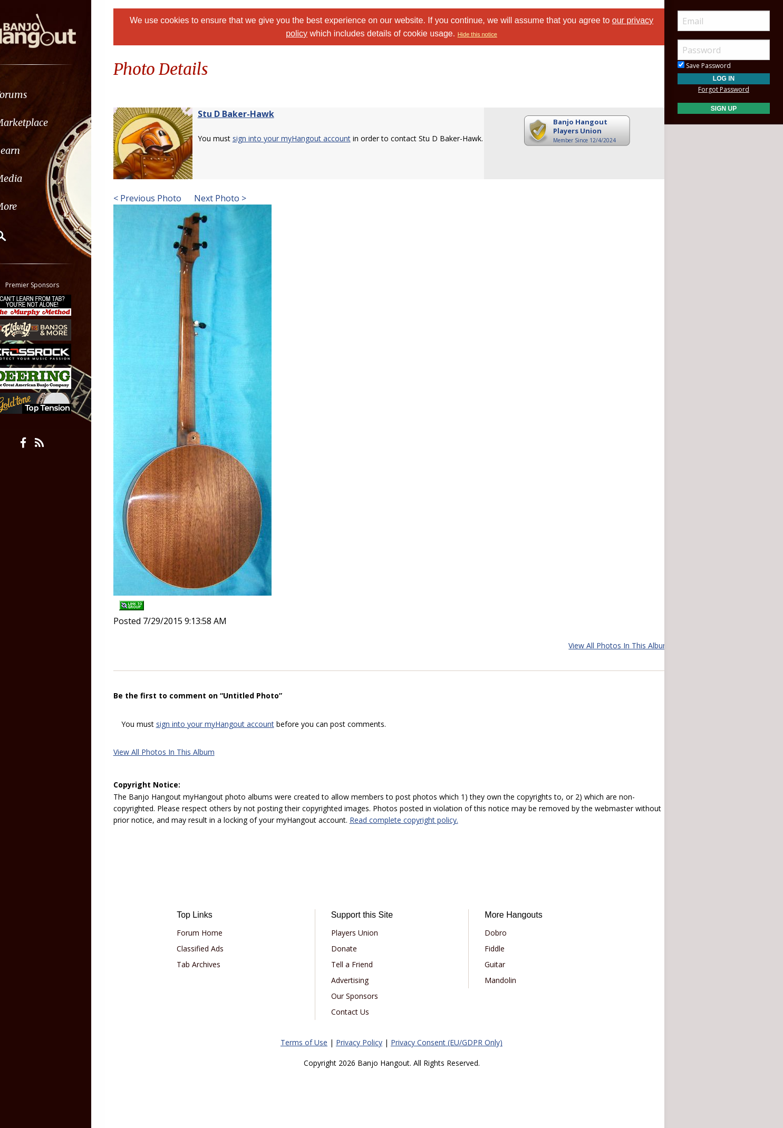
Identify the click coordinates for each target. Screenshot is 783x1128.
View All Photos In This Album (605, 645)
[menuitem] (59, 95)
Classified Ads (211, 949)
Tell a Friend (355, 964)
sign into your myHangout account (305, 138)
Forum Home (211, 933)
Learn (34, 150)
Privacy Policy (359, 1042)
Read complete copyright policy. (445, 820)
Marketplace (48, 122)
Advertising (353, 980)
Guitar (491, 964)
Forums (38, 95)
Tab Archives (209, 964)
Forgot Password (723, 89)
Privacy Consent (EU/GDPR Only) (446, 1042)
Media (36, 178)
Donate (348, 949)
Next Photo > (232, 198)
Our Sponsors (358, 996)
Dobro (492, 933)
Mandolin (497, 980)
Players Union (358, 933)
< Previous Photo (161, 198)
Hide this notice (491, 34)
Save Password (704, 65)
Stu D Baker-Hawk (249, 114)
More (33, 206)
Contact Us (354, 1012)
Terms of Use (304, 1042)
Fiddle (491, 949)
